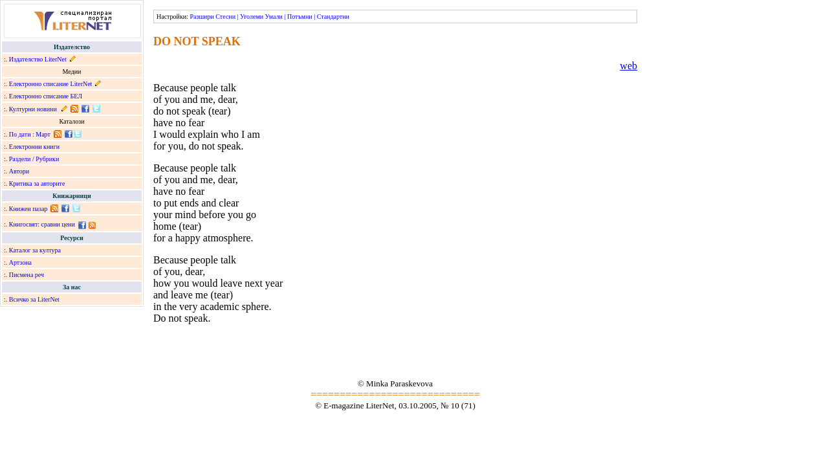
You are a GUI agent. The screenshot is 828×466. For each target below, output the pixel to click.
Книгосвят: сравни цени (42, 224)
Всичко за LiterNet (34, 299)
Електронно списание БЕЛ (45, 96)
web (628, 65)
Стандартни (333, 16)
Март (43, 134)
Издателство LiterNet (38, 59)
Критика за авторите (37, 183)
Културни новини (33, 109)
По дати (20, 134)
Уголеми (251, 16)
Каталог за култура (35, 250)
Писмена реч (26, 274)
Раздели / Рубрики (34, 158)
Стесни (225, 16)
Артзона (20, 262)
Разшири (201, 16)
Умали (274, 16)
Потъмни (299, 16)
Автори (19, 171)
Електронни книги (34, 146)
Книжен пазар (28, 208)
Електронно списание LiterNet (51, 83)
